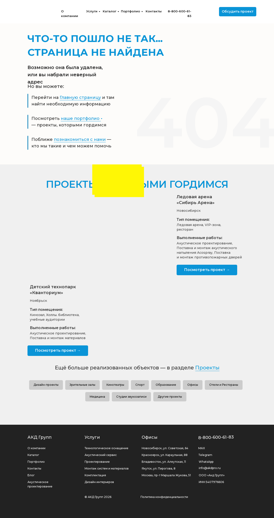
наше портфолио (80, 118)
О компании (36, 448)
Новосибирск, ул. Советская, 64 (165, 448)
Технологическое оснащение (106, 448)
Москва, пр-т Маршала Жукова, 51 (166, 475)
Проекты (207, 368)
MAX (201, 448)
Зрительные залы (82, 384)
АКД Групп (39, 437)
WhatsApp (206, 461)
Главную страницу (80, 97)
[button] (237, 11)
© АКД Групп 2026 (98, 497)
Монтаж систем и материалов (107, 468)
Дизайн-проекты (46, 384)
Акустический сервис (101, 455)
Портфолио (130, 11)
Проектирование (97, 461)
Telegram (205, 455)
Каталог (109, 11)
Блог (31, 475)
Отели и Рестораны (223, 384)
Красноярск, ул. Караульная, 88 (165, 455)
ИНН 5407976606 (211, 482)
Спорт (139, 384)
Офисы (192, 384)
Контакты (154, 11)
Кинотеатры (115, 384)
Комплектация (95, 475)
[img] (36, 11)
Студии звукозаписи (131, 396)
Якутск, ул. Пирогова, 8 (158, 468)
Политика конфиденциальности (164, 497)
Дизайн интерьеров (99, 482)
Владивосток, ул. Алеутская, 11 (164, 461)
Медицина (97, 396)
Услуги (91, 11)
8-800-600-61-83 (216, 437)
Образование (166, 384)
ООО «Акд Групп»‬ (212, 475)
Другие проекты (170, 396)
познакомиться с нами (80, 139)
